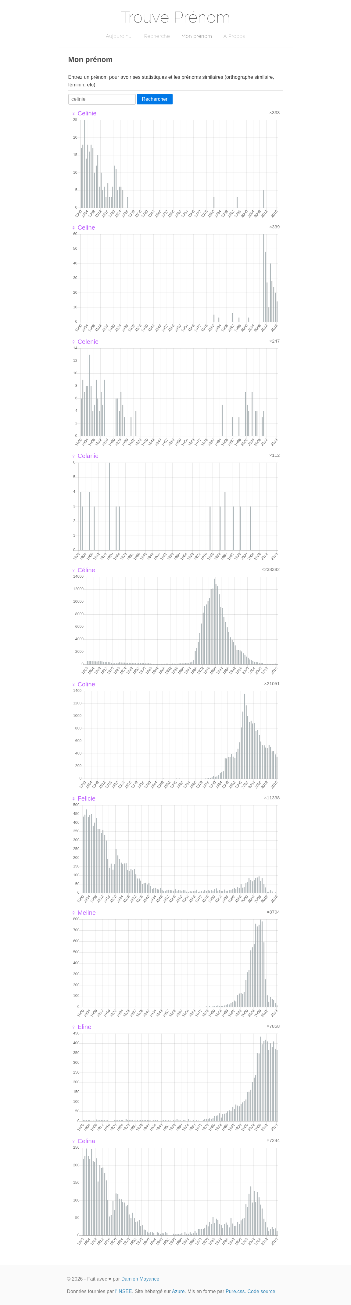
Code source (261, 1291)
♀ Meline (83, 912)
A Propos (234, 36)
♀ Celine (83, 227)
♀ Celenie (85, 341)
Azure (178, 1291)
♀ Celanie (85, 456)
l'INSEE (123, 1291)
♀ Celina (83, 1141)
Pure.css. (236, 1291)
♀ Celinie (84, 113)
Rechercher (154, 99)
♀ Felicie (83, 798)
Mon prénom (196, 36)
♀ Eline (81, 1026)
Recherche (157, 36)
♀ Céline (83, 570)
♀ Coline (83, 684)
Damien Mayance (140, 1278)
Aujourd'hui (119, 36)
